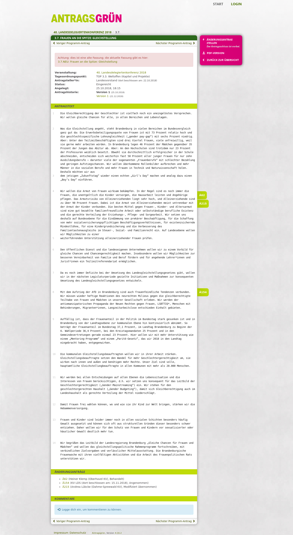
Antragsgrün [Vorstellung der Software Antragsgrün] (98, 533)
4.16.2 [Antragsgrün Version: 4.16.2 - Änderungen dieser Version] (118, 533)
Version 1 (102, 96)
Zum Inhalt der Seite (15, 8)
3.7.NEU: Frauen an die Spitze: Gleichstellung (87, 61)
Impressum (61, 532)
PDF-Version (215, 53)
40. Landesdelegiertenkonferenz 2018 (121, 72)
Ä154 (203, 292)
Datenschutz (78, 532)
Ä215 (203, 203)
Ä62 (202, 195)
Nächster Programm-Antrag (175, 43)
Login (236, 4)
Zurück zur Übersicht (223, 60)
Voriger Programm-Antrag (71, 43)
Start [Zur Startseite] (218, 4)
